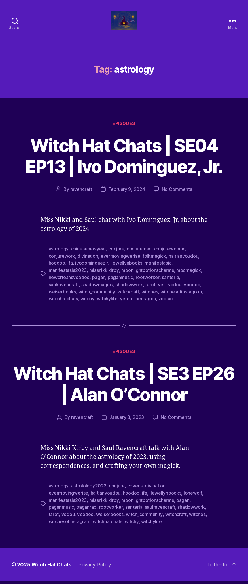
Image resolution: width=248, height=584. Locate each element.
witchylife (106, 304)
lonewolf (193, 497)
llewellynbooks (126, 269)
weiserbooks (62, 297)
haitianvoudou (183, 262)
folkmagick (154, 262)
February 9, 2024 (127, 196)
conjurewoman (169, 255)
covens (134, 490)
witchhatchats (63, 304)
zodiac (165, 304)
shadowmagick (97, 290)
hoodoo (57, 269)
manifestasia (157, 269)
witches (149, 297)
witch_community (96, 297)
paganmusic (120, 283)
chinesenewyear (88, 255)
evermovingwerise (120, 262)
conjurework (62, 262)
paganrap (86, 511)
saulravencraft (64, 290)
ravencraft (81, 196)
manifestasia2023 (68, 276)
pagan (98, 283)
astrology (59, 255)
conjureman (138, 255)
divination (87, 262)
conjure (116, 255)
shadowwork (129, 290)
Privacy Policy (95, 568)
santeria (170, 283)
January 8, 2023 (126, 422)
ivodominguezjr (91, 269)
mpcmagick (188, 276)
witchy (87, 304)
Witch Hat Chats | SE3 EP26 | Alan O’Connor (124, 388)
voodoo (192, 290)
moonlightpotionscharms (147, 276)
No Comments (177, 196)
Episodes (124, 130)
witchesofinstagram (181, 297)
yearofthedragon (138, 304)
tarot (150, 290)
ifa (70, 269)
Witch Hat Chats (51, 568)
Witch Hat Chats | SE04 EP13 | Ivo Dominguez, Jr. (124, 162)
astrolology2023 (88, 490)
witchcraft (128, 297)
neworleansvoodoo (69, 283)
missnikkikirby (104, 276)
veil (161, 290)
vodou (174, 290)
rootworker (147, 283)
